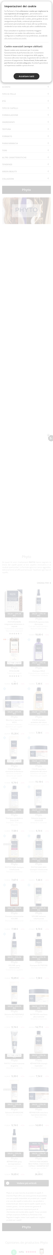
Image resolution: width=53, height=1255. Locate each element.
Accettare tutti (26, 76)
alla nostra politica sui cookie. (15, 38)
